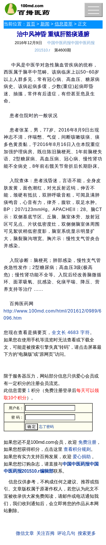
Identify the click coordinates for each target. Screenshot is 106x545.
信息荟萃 (64, 23)
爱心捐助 (82, 456)
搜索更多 (87, 533)
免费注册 (87, 442)
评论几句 (66, 533)
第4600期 (62, 50)
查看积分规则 (77, 449)
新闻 (44, 23)
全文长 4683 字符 (71, 332)
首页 (30, 23)
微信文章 (25, 533)
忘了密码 (46, 427)
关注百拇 (45, 533)
